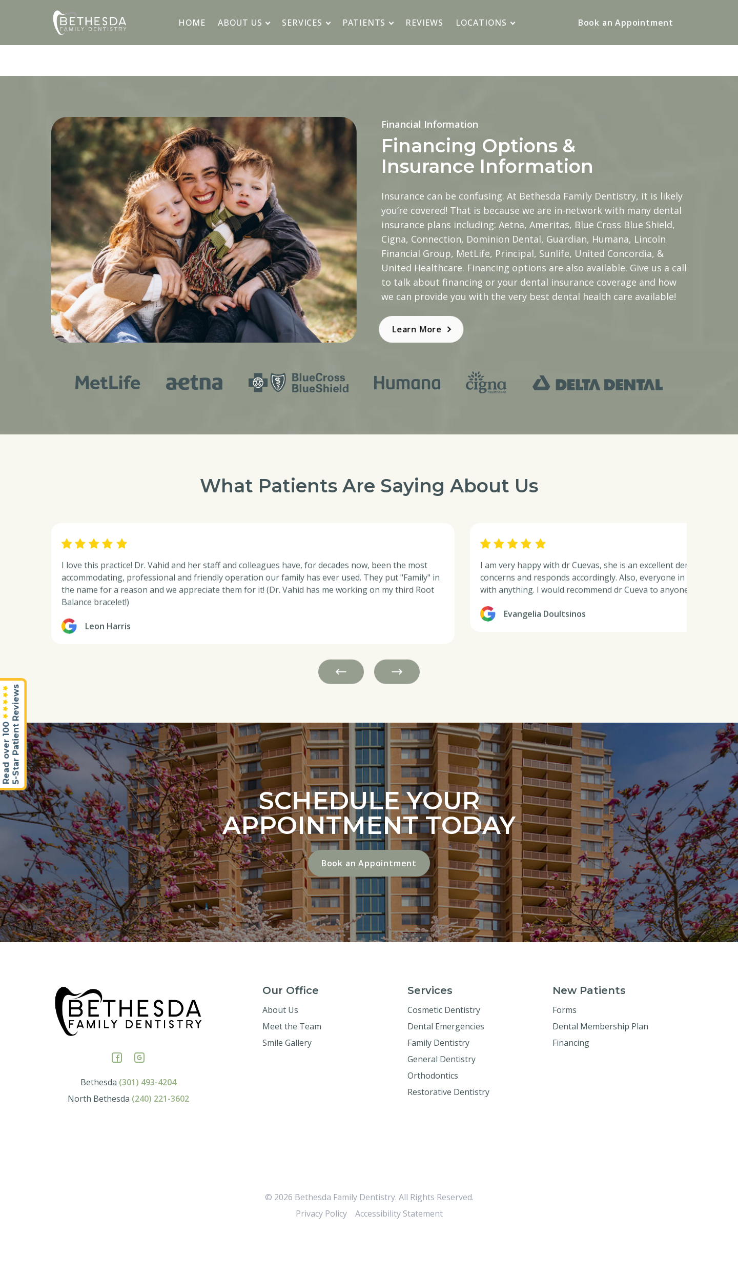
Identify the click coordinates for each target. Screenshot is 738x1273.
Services (306, 22)
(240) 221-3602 (160, 1135)
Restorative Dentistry (448, 1129)
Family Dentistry (438, 1079)
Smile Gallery (287, 1079)
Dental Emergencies (445, 1063)
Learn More (384, 329)
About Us (244, 22)
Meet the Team (291, 1063)
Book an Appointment (625, 22)
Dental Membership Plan (600, 1063)
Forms (564, 1046)
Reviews (424, 22)
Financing (570, 1079)
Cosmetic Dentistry (443, 1046)
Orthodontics (432, 1112)
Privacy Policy (321, 1250)
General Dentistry (441, 1096)
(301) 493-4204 (147, 1119)
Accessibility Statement (399, 1250)
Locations (486, 22)
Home (192, 22)
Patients (368, 22)
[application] (268, 22)
